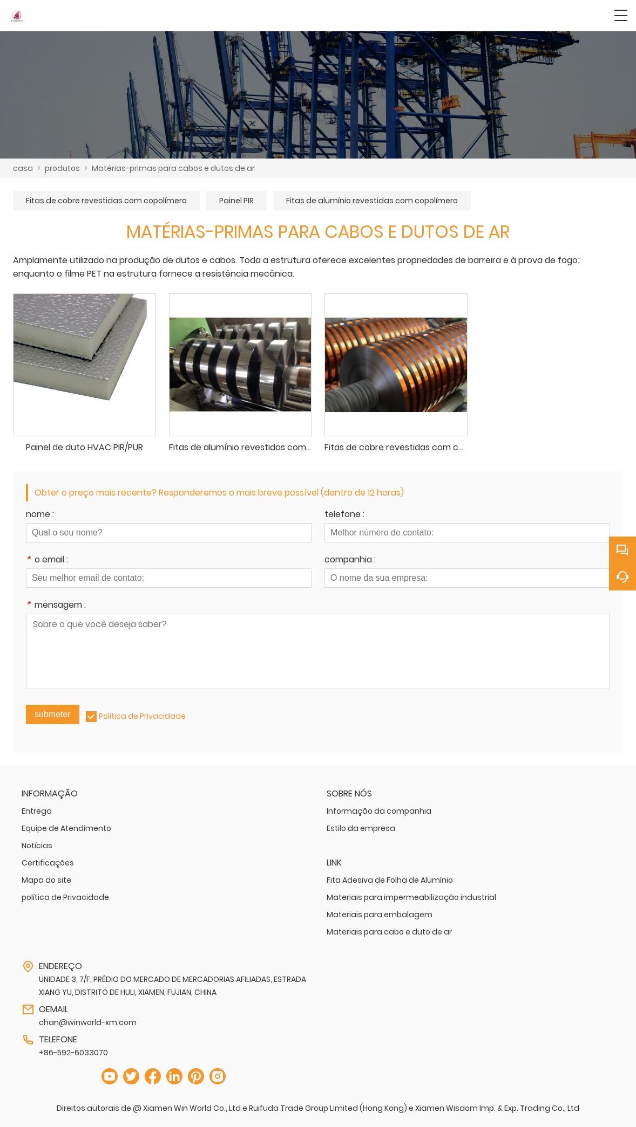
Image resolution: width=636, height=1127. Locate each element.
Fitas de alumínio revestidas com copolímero (372, 200)
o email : (47, 560)
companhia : (350, 560)
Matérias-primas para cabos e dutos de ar (173, 168)
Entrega (37, 811)
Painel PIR (236, 200)
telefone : (344, 515)
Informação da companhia (379, 811)
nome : (40, 515)
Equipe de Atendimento (66, 828)
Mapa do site (46, 880)
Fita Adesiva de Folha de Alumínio (390, 880)
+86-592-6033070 (73, 1052)
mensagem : (56, 606)
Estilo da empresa (361, 828)
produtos (62, 168)
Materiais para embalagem (379, 914)
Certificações (48, 862)
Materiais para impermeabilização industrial (411, 897)
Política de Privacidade (142, 716)
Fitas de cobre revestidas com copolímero (106, 200)
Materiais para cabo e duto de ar (389, 931)
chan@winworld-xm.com (88, 1022)
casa (23, 168)
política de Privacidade (65, 897)
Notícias (37, 845)
